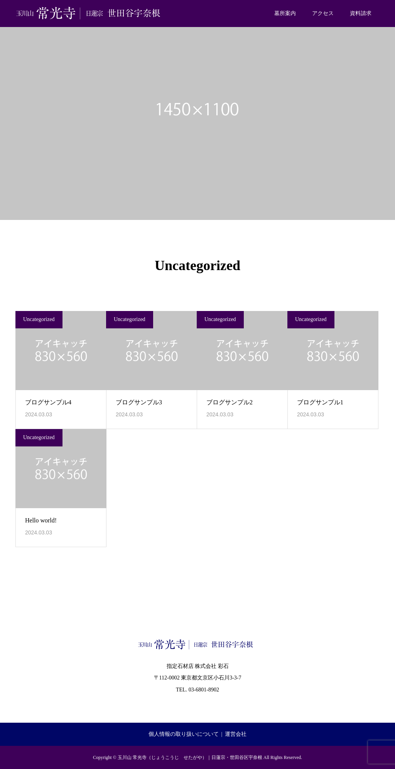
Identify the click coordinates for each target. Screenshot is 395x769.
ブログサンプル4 (48, 402)
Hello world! (41, 520)
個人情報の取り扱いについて (184, 734)
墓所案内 (285, 13)
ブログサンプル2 (229, 402)
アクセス (323, 13)
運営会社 (235, 734)
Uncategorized (39, 319)
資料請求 (360, 13)
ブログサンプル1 (320, 402)
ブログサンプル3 (139, 402)
